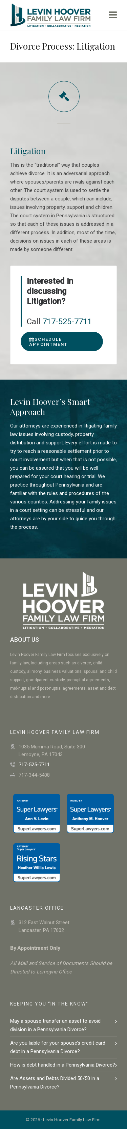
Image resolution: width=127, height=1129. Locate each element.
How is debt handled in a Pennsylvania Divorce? (62, 1065)
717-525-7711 (67, 321)
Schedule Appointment (48, 342)
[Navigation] (113, 15)
